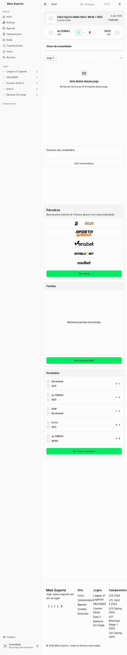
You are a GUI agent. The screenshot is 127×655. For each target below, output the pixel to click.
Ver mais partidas (84, 360)
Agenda (82, 604)
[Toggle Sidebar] (41, 327)
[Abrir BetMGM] (84, 223)
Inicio (54, 4)
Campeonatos (86, 600)
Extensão (83, 613)
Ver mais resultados (84, 451)
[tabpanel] (84, 79)
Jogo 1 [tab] (50, 58)
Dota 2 (97, 616)
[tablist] (50, 58)
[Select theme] (120, 4)
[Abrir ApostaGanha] (84, 233)
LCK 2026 (114, 595)
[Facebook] (61, 606)
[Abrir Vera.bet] (84, 243)
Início (81, 595)
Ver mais (84, 273)
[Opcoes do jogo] (121, 58)
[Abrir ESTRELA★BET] (84, 253)
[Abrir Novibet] (84, 263)
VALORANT (99, 604)
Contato (82, 609)
